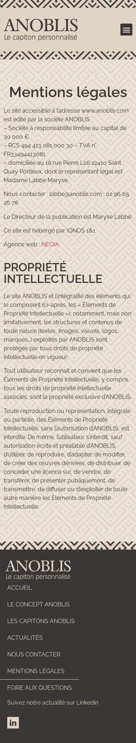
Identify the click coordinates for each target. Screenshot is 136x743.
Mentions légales (36, 671)
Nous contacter (33, 654)
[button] (126, 30)
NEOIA (50, 244)
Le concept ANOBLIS (38, 604)
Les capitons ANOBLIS (41, 621)
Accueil (19, 587)
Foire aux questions (39, 687)
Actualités (25, 637)
